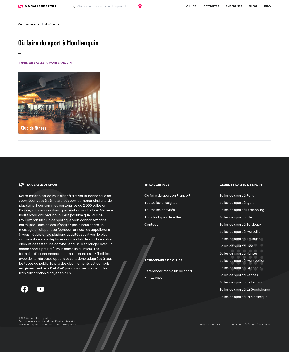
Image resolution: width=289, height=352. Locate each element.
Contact (151, 224)
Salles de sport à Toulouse (240, 239)
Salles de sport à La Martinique (243, 297)
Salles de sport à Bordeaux (240, 224)
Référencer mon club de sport (168, 271)
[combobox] (106, 6)
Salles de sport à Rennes (239, 275)
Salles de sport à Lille (236, 217)
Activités (211, 6)
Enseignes (234, 6)
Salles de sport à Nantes (239, 253)
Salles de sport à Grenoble (241, 268)
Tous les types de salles (162, 217)
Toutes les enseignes (160, 202)
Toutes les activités (159, 210)
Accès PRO (153, 278)
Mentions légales (210, 324)
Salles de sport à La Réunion (241, 282)
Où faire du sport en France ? (167, 195)
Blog (253, 6)
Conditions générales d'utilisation (249, 324)
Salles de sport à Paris (237, 195)
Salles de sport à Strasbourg (242, 210)
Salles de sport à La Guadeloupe (245, 289)
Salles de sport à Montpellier (242, 260)
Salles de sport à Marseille (240, 231)
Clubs (191, 6)
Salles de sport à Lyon (237, 202)
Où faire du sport (29, 24)
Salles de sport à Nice (236, 246)
